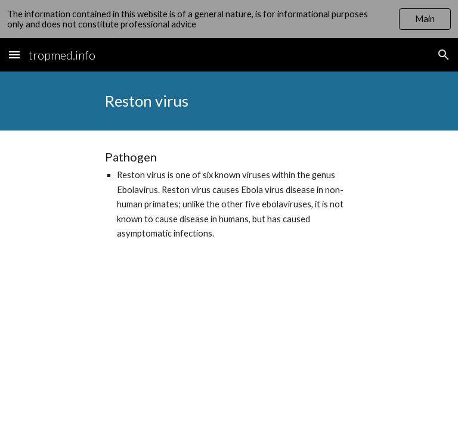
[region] (229, 19)
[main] (228, 101)
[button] (14, 54)
